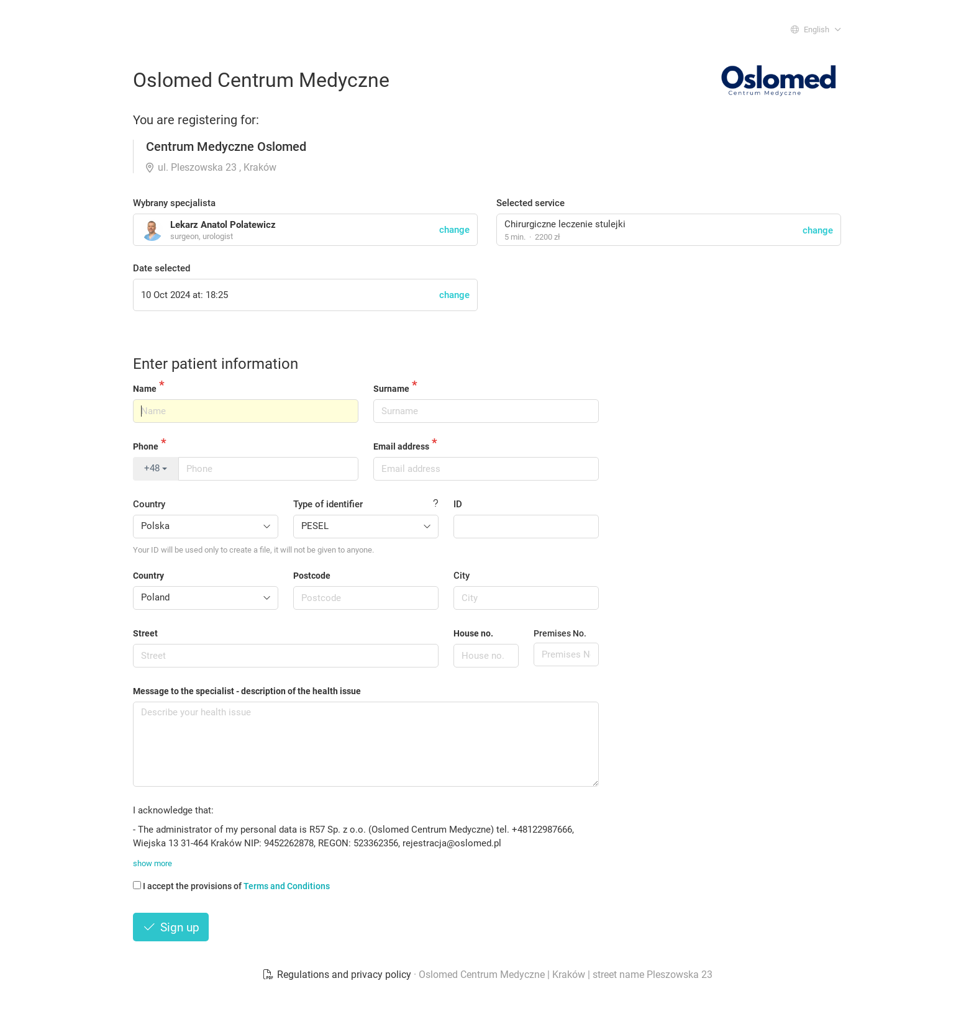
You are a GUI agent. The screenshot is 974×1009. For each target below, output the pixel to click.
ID (457, 504)
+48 (155, 468)
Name (145, 389)
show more (152, 863)
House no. (473, 633)
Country (149, 504)
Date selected (161, 268)
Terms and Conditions (287, 886)
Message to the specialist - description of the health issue (247, 691)
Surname (391, 389)
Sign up (170, 927)
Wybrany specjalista (174, 203)
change (818, 230)
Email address (401, 446)
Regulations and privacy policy (338, 974)
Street (145, 633)
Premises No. (560, 633)
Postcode (311, 576)
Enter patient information (215, 364)
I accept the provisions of (231, 886)
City (461, 575)
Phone (145, 446)
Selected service (530, 203)
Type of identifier (328, 504)
